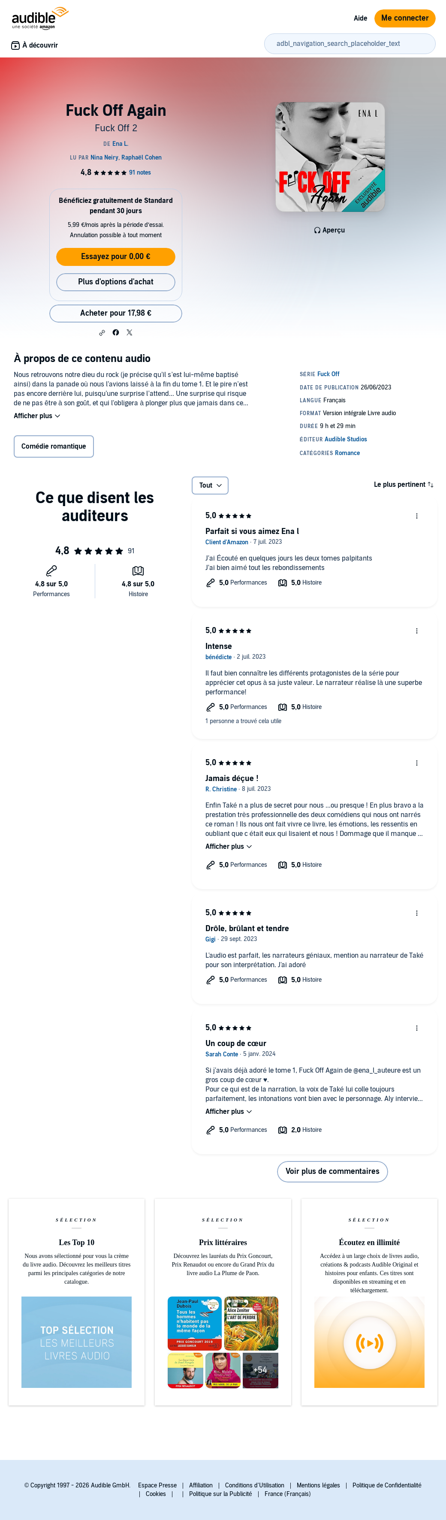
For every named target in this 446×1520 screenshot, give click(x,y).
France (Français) (288, 1494)
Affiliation (201, 1485)
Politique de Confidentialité (387, 1485)
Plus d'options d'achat (116, 282)
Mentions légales (318, 1485)
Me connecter (405, 18)
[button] (102, 332)
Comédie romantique (53, 446)
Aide (361, 18)
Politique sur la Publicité (220, 1494)
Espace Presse (157, 1485)
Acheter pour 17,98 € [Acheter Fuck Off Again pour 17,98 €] (115, 313)
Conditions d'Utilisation (254, 1485)
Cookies (156, 1494)
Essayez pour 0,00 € (115, 256)
